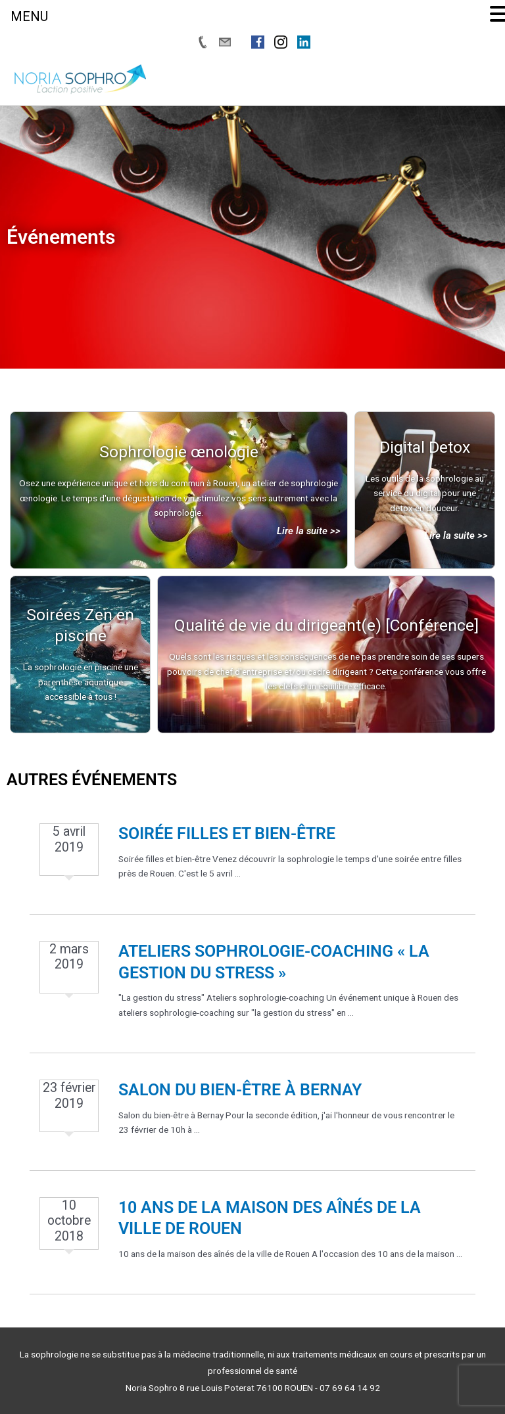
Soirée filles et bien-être (226, 833)
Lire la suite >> (309, 531)
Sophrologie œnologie (178, 451)
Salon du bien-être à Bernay (240, 1089)
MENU (29, 16)
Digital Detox (424, 447)
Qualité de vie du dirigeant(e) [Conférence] (326, 625)
